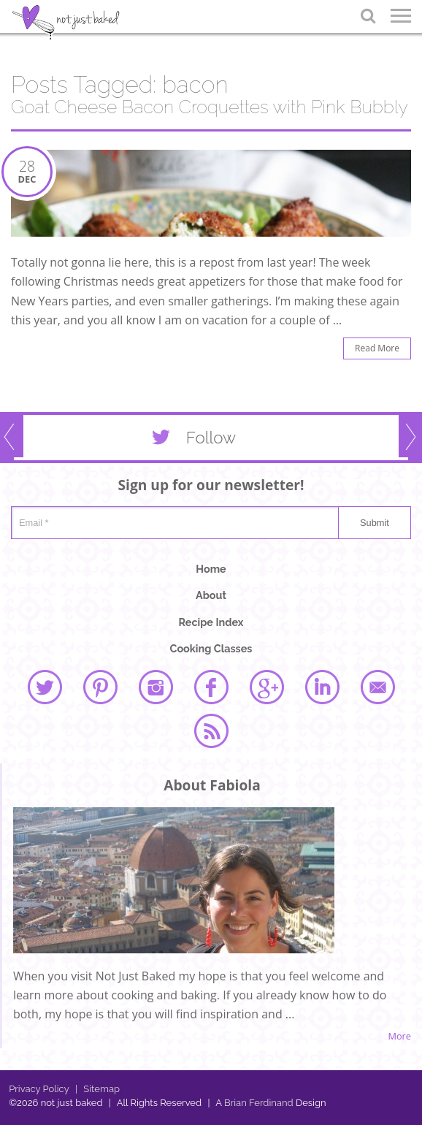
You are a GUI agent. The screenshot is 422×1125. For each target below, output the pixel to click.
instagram (155, 686)
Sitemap (97, 1088)
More (399, 1036)
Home (211, 568)
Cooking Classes (211, 648)
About (211, 595)
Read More (377, 348)
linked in (322, 686)
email (377, 686)
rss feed (211, 730)
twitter (44, 686)
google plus (266, 686)
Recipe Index (211, 622)
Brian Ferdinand (259, 1102)
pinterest (100, 686)
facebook (211, 686)
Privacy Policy (39, 1088)
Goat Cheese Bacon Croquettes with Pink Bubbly (209, 107)
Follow (190, 440)
